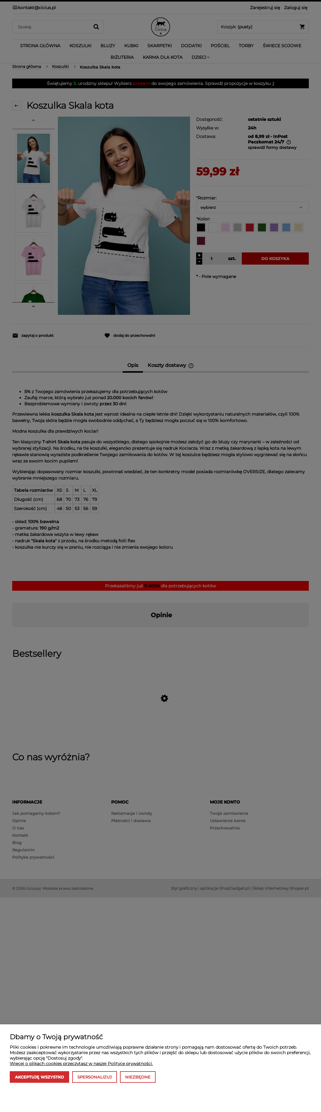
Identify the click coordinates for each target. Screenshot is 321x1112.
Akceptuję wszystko (39, 1077)
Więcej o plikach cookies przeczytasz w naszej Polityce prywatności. (81, 1063)
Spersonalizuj (94, 1077)
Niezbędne (137, 1077)
